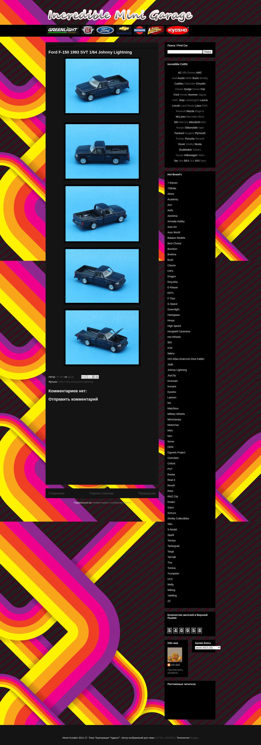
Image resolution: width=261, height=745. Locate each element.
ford (73, 381)
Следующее (56, 493)
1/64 (60, 381)
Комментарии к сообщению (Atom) (112, 502)
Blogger (194, 737)
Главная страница (101, 493)
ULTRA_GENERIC (165, 737)
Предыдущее (147, 493)
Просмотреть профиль (175, 671)
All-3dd (175, 664)
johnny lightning (84, 381)
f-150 (67, 381)
